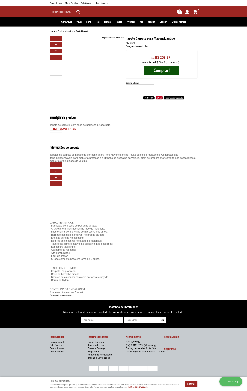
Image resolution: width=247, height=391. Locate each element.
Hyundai (131, 22)
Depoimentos (102, 3)
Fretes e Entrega (96, 348)
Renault (151, 22)
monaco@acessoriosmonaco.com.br (145, 351)
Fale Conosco (87, 3)
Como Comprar (96, 341)
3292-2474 (133, 341)
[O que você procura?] (78, 11)
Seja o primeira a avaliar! (113, 37)
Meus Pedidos (71, 3)
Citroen (163, 22)
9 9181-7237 (141, 345)
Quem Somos (56, 3)
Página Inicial (57, 341)
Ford (88, 22)
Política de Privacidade (100, 354)
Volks (79, 22)
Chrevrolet (66, 22)
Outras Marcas (179, 22)
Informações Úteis (98, 337)
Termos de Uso (96, 345)
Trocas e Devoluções (99, 357)
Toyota (118, 22)
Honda (107, 22)
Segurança (93, 351)
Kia (141, 22)
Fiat (97, 22)
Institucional (57, 337)
